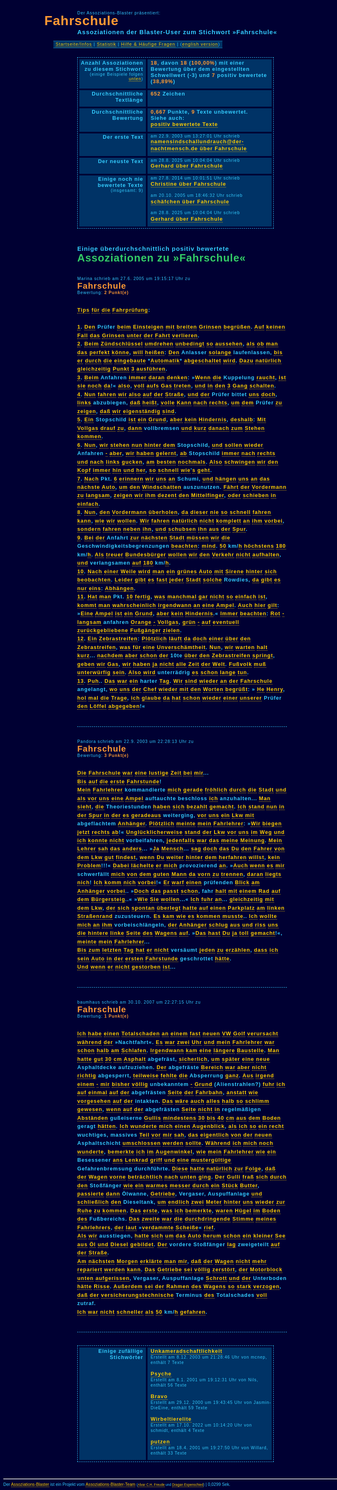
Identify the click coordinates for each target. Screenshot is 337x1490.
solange (220, 352)
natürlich (268, 360)
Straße (174, 394)
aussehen (229, 344)
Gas (166, 386)
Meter (214, 1202)
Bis (82, 781)
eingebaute (130, 360)
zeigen (86, 411)
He (260, 689)
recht (276, 1126)
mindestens (179, 1118)
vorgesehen (94, 1101)
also (124, 386)
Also (215, 462)
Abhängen (119, 588)
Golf (239, 1033)
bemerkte (121, 1152)
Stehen (255, 428)
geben (86, 664)
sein (119, 672)
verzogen (266, 1286)
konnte (98, 840)
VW (226, 1033)
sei (188, 1269)
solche (212, 580)
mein (205, 823)
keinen (276, 327)
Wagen (97, 1177)
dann (135, 428)
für (96, 310)
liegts (273, 874)
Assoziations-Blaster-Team (110, 1484)
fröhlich (216, 790)
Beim (91, 344)
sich (271, 571)
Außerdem (128, 1286)
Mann (179, 874)
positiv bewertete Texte (184, 124)
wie (186, 470)
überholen (163, 512)
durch (93, 360)
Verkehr (223, 554)
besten (166, 462)
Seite (133, 933)
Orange (141, 622)
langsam (98, 495)
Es (157, 916)
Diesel (120, 1244)
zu (278, 402)
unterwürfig (94, 672)
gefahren (192, 1312)
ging (205, 1177)
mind (209, 546)
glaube (151, 698)
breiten (187, 327)
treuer (114, 554)
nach (201, 402)
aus (214, 529)
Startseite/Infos (73, 44)
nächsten (154, 538)
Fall (82, 335)
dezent (167, 495)
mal (93, 698)
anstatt (236, 1092)
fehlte (169, 1075)
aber (176, 419)
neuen (211, 1033)
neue (263, 1059)
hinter (153, 445)
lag (231, 1244)
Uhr (197, 1042)
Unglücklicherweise (154, 832)
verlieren (185, 335)
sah (103, 848)
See (280, 1236)
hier (259, 605)
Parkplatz (241, 908)
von (279, 848)
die (106, 310)
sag (196, 848)
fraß (248, 1177)
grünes (187, 571)
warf (178, 882)
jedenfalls (180, 840)
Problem (89, 865)
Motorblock (266, 1269)
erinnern (131, 479)
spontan (143, 908)
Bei (89, 538)
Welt (218, 664)
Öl (93, 1244)
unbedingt (190, 344)
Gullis (153, 1118)
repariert (89, 1269)
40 (220, 1118)
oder (234, 495)
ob (260, 344)
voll (139, 386)
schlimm (257, 1101)
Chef (150, 689)
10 (80, 571)
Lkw (237, 815)
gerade (193, 790)
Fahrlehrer (108, 790)
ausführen (151, 369)
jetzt (83, 832)
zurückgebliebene (102, 630)
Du (235, 848)
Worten (213, 689)
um (235, 402)
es (151, 580)
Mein (84, 790)
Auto (108, 487)
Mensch (173, 848)
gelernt (166, 453)
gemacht (222, 806)
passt (171, 891)
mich (175, 790)
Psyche (161, 1374)
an (171, 479)
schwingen (239, 462)
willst (256, 857)
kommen (89, 436)
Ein (89, 419)
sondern (89, 529)
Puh (93, 681)
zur (134, 538)
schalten (261, 386)
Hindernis (213, 419)
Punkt (121, 369)
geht (203, 470)
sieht (84, 806)
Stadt (177, 538)
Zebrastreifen (118, 638)
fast (162, 580)
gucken (132, 462)
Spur (239, 529)
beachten (184, 546)
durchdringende (208, 1219)
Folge (253, 1168)
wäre (182, 1101)
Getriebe (162, 1194)
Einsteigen (148, 327)
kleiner (263, 1236)
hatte (189, 908)
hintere (98, 933)
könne (120, 352)
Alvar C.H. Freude (151, 1485)
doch (268, 394)
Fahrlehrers (94, 1227)
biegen (272, 823)
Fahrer (263, 848)
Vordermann (269, 487)
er (80, 360)
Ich (242, 806)
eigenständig (141, 411)
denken (177, 377)
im (254, 832)
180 (281, 546)
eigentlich (214, 1135)
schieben (256, 495)
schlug (218, 925)
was (159, 596)
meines (266, 1219)
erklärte (151, 1261)
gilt (272, 605)
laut (131, 1227)
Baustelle (250, 1050)
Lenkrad (136, 1160)
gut (109, 857)
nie (214, 512)
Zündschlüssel (122, 344)
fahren (107, 394)
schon (148, 655)
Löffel (98, 706)
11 (80, 596)
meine (229, 840)
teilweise (146, 1075)
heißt (150, 402)
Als (99, 554)
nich (83, 882)
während (89, 1042)
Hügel (243, 1210)
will (138, 352)
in (210, 386)
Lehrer (86, 848)
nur (82, 588)
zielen (171, 630)
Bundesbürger (145, 554)
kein (191, 419)
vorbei (273, 521)
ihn (147, 529)
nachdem (110, 655)
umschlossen (141, 1143)
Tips (83, 310)
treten (182, 386)
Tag (164, 681)
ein (142, 419)
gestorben (146, 967)
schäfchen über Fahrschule (190, 202)
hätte (222, 958)
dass (261, 950)
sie (81, 386)
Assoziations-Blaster (30, 1484)
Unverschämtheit (181, 647)
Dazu (246, 360)
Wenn (203, 377)
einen (194, 882)
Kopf (84, 470)
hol (81, 698)
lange (227, 672)
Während (218, 1143)
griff (156, 1160)
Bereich (212, 1067)
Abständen (92, 1118)
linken (276, 908)
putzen (160, 1442)
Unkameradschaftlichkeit (187, 1351)
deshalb (242, 419)
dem (248, 402)
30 (108, 1059)
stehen (119, 445)
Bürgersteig (108, 899)
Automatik (165, 360)
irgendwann (175, 605)
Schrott (216, 1278)
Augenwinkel (174, 1152)
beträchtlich (145, 1177)
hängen (226, 479)
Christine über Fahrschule (188, 184)
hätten (107, 1126)
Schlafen (133, 1050)
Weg (266, 832)
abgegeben (124, 706)
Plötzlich (154, 638)
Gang (240, 386)
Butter (249, 1185)
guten (161, 874)
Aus (248, 1075)
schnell (168, 470)
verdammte (157, 1227)
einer (111, 571)
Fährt (231, 487)
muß (260, 664)
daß (135, 402)
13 (80, 681)
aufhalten (265, 554)
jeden (207, 950)
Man (265, 798)
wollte (268, 916)
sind (168, 411)
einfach (88, 504)
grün (189, 622)
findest (126, 857)
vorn (204, 874)
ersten (134, 958)
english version (200, 44)
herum (212, 1236)
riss (260, 925)
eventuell (226, 622)
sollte (193, 1143)
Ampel (225, 605)
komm (113, 882)
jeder (176, 580)
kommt (87, 605)
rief (209, 1227)
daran (156, 377)
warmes (157, 1185)
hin (117, 470)
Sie (154, 899)
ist (282, 377)
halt (262, 647)
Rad (264, 891)
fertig (142, 596)
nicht (207, 521)
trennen (232, 874)
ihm (150, 495)
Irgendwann (167, 1050)
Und (83, 967)
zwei (183, 1042)
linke (117, 933)
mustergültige (211, 1160)
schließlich (93, 1202)
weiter (175, 857)
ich (135, 698)
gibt (140, 580)
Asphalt (135, 1059)
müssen (198, 538)
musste (232, 916)
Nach (91, 479)
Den (89, 327)
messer (180, 1185)
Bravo (159, 1396)
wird (229, 360)
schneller (130, 1312)
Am (82, 1261)
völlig (140, 1084)
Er (167, 882)
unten (135, 79)
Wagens (166, 933)
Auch (245, 605)
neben (132, 529)
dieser (199, 512)
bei (187, 773)
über (231, 638)
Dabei (121, 865)
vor (92, 798)
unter (134, 335)
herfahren (233, 857)
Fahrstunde (143, 781)
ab (183, 453)
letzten (112, 950)
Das (109, 681)
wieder (253, 445)
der (148, 335)
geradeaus (146, 815)
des (148, 933)
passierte (90, 1194)
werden (173, 1143)
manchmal (181, 596)
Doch (141, 891)
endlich (178, 1202)
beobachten (94, 580)
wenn (147, 857)
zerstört (223, 1269)
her (140, 470)
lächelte (142, 865)
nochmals (192, 462)
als (251, 344)
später (231, 1059)
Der (161, 1067)
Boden (272, 1118)
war (122, 681)
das (95, 335)
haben (145, 453)
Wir (145, 521)
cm (117, 1059)
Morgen (127, 1261)
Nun (90, 394)
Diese (180, 1168)
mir (198, 773)
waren (224, 1210)
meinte (186, 823)
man (272, 344)
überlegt (168, 908)
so (209, 344)
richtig (86, 1075)
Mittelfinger (207, 495)
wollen (126, 521)
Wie (143, 899)
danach (218, 428)
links (84, 402)
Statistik (106, 44)
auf (147, 394)
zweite (151, 1219)
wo (114, 689)
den (220, 386)
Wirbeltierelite (171, 1419)
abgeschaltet (202, 360)
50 (223, 546)
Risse (102, 1286)
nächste (88, 487)
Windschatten (162, 487)
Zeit (193, 664)
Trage (119, 698)
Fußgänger (145, 630)
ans (118, 1160)
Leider (124, 580)
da (107, 386)
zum (237, 428)
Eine (87, 613)
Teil (144, 1135)
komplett (228, 521)
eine (208, 605)
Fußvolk (240, 664)
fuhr (207, 899)
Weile (128, 571)
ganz (232, 1075)
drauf (107, 428)
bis (278, 352)
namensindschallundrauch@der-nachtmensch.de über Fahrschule (199, 145)
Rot (275, 613)
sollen (233, 445)
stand (256, 806)
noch (95, 386)
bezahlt (197, 806)
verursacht (262, 1033)
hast (214, 933)
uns (254, 394)
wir (122, 394)
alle (181, 664)
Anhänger (131, 823)
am (150, 462)
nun (137, 445)
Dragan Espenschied (187, 1485)
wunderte (143, 1126)
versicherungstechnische (137, 1295)
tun (242, 672)
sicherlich (193, 1059)
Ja (156, 848)
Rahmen (178, 1286)
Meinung (252, 840)
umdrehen (159, 344)
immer (137, 377)
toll (244, 933)
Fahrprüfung (130, 310)
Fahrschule (81, 20)
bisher (121, 1084)
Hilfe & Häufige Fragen (148, 44)
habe (95, 1033)
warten (245, 647)
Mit (261, 419)
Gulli (233, 1177)
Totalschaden (141, 1033)
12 (80, 638)
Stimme (243, 1219)
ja (155, 664)
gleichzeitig (94, 369)
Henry (274, 689)
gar (203, 596)
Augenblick (208, 1126)
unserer (251, 698)
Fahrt (162, 335)
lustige (158, 773)
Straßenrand (95, 916)
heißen (154, 352)
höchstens (259, 546)
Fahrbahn (209, 1092)
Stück (230, 1185)
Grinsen (210, 327)
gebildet (142, 1244)
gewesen (89, 1109)
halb (103, 1050)
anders (132, 848)
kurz (200, 428)
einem (247, 891)
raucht (265, 377)
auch (198, 1101)
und (200, 386)
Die (82, 773)
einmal (98, 1092)
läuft (175, 638)
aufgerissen (112, 1278)
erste (117, 781)
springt (262, 655)
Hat (92, 596)
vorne (118, 1177)
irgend (265, 1075)
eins (95, 588)
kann (84, 521)
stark (244, 1286)
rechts (218, 402)
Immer (229, 613)
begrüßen (237, 327)
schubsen (182, 529)
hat (176, 698)
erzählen (238, 950)
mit (170, 327)
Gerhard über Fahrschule (187, 166)
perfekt (100, 352)
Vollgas (88, 428)
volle (168, 402)
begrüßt (236, 689)
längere (224, 1050)
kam (169, 916)
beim (124, 327)
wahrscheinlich (134, 605)
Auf (259, 327)
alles (213, 1101)
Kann (184, 402)
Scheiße (187, 1227)
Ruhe (84, 1210)
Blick (242, 882)
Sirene (234, 571)
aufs (153, 386)
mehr (259, 1261)
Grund (157, 419)
